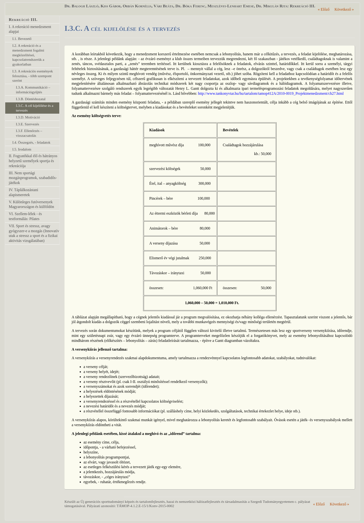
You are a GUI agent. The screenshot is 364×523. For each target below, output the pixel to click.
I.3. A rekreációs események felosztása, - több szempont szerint (32, 76)
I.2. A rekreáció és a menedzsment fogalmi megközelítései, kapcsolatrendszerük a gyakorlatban (28, 54)
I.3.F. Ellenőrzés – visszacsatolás (29, 133)
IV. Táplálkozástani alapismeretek (23, 192)
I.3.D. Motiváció (28, 117)
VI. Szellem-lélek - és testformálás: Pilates (25, 216)
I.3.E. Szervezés (27, 124)
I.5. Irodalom (21, 149)
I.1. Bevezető (22, 39)
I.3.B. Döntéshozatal (31, 99)
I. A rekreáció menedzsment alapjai (30, 29)
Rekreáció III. (23, 19)
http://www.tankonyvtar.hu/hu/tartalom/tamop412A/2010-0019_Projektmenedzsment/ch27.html (271, 93)
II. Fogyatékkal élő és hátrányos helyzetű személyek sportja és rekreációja (33, 161)
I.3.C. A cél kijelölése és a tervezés (34, 108)
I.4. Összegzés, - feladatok (31, 142)
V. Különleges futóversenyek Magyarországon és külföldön (31, 204)
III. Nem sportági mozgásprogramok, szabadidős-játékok (33, 178)
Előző (323, 9)
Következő (344, 9)
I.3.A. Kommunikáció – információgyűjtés (33, 89)
